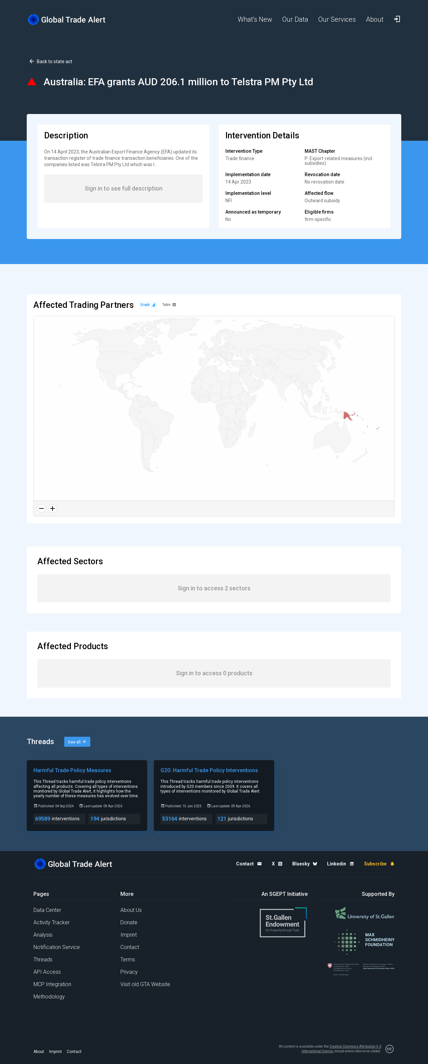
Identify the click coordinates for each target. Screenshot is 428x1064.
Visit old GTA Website (145, 984)
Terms (127, 959)
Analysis (42, 935)
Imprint (128, 935)
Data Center (47, 910)
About (38, 1051)
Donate (128, 922)
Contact (129, 947)
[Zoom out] (41, 508)
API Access (47, 972)
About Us (131, 910)
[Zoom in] (52, 508)
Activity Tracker (51, 922)
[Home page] (72, 19)
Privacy (129, 972)
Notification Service (56, 947)
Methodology (49, 996)
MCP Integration (52, 984)
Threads (42, 959)
